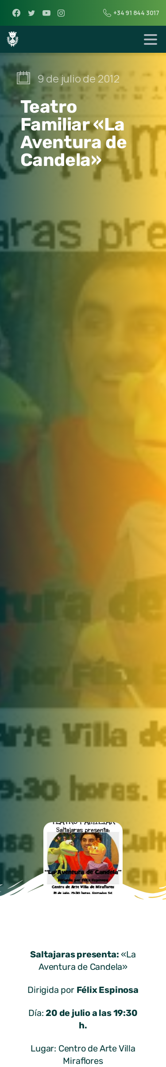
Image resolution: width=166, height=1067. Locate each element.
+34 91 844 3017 (131, 13)
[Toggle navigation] (150, 39)
